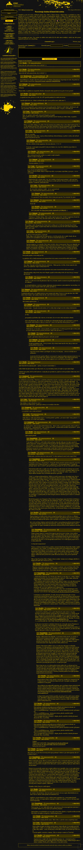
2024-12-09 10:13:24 (39, 299)
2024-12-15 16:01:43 (49, 565)
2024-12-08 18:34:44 (39, 105)
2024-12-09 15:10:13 (47, 201)
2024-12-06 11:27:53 (36, 85)
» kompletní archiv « (9, 38)
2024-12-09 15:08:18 (46, 215)
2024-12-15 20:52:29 (47, 791)
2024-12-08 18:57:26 (38, 291)
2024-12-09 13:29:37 (38, 415)
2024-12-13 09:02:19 (46, 440)
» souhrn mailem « (9, 44)
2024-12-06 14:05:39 (35, 363)
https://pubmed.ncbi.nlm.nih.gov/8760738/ (57, 744)
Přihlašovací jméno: (9, 10)
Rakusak (25, 86)
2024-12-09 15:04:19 (46, 341)
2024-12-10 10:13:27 (41, 433)
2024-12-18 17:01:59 (50, 705)
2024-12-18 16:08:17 (53, 574)
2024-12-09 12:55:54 (37, 377)
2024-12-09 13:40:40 (42, 423)
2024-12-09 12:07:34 (42, 223)
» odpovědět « (76, 71)
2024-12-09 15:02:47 (44, 335)
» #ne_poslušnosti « (9, 33)
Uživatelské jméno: (45, 45)
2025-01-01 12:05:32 (49, 817)
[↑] (47, 77)
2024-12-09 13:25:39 (36, 401)
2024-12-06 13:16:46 (36, 95)
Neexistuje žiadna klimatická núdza (49, 12)
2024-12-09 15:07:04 (46, 161)
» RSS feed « (9, 40)
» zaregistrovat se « (9, 23)
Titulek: (66, 45)
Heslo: (9, 13)
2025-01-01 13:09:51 (48, 824)
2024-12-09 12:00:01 (45, 153)
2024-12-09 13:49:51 (41, 312)
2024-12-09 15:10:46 (48, 195)
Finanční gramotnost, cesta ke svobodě (8, 72)
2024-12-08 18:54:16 (40, 77)
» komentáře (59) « (50, 41)
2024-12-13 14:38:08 (44, 750)
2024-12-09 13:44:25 (42, 278)
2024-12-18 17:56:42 (54, 677)
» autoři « (9, 29)
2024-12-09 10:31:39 (41, 306)
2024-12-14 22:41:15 (47, 514)
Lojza (27, 113)
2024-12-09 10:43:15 (41, 263)
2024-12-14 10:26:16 (48, 758)
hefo (1, 58)
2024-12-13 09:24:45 (45, 454)
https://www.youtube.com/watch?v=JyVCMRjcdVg (54, 212)
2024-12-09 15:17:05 (48, 208)
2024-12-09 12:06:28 (43, 167)
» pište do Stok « (9, 31)
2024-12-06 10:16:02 (36, 64)
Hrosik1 (25, 64)
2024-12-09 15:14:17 (46, 349)
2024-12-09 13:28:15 (40, 409)
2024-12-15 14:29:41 (51, 531)
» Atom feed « (9, 42)
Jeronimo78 (26, 378)
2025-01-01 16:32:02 (51, 837)
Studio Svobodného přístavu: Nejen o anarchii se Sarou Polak (9, 59)
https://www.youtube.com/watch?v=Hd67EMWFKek (47, 83)
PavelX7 (33, 153)
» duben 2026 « (9, 36)
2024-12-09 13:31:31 (41, 232)
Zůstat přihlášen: (9, 17)
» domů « (9, 26)
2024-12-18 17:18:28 (56, 634)
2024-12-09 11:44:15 (40, 132)
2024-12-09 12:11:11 (45, 177)
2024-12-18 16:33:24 (52, 610)
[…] (16, 92)
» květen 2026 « (9, 35)
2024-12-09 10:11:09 (39, 253)
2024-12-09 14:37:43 (43, 326)
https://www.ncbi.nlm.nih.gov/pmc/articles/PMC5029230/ (65, 593)
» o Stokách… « (9, 28)
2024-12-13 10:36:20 (48, 460)
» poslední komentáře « (9, 55)
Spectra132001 (27, 77)
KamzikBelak (33, 440)
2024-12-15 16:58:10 (49, 739)
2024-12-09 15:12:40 (43, 242)
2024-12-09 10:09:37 (41, 122)
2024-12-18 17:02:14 (50, 722)
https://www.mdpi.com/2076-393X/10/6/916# (55, 746)
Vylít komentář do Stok (49, 60)
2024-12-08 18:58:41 (38, 113)
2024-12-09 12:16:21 (45, 187)
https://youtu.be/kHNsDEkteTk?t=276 (59, 621)
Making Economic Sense (27, 10)
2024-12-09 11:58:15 (43, 142)
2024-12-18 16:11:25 (50, 805)
